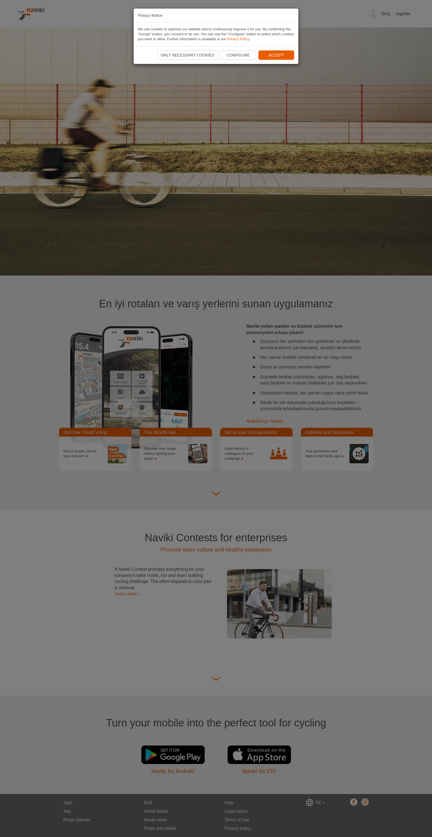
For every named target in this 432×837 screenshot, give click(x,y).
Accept (276, 55)
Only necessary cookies (187, 55)
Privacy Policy (238, 39)
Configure (238, 55)
